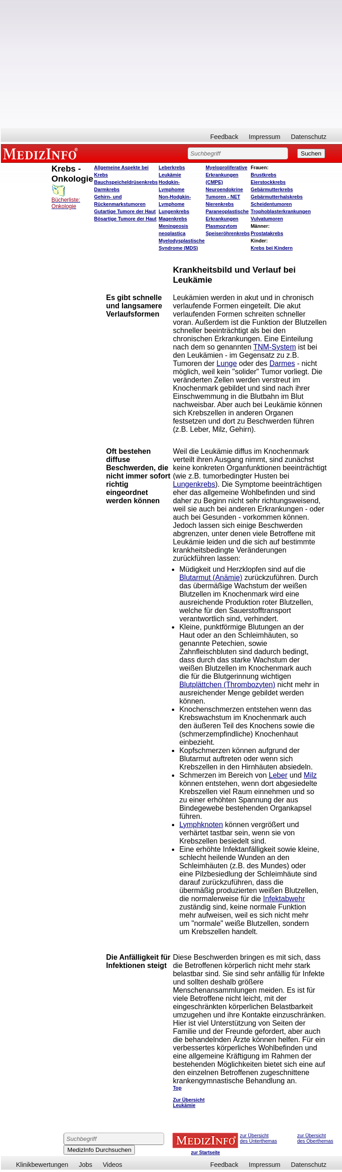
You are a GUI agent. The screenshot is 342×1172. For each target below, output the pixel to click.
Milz (310, 775)
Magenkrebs (173, 218)
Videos (113, 1164)
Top (177, 1088)
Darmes (282, 363)
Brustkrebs (263, 174)
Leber (278, 775)
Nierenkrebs (220, 204)
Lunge (227, 363)
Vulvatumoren (267, 218)
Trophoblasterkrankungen (280, 211)
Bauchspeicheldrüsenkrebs (126, 182)
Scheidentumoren (271, 204)
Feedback (224, 136)
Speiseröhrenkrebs (228, 233)
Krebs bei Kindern (272, 248)
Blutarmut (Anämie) (210, 577)
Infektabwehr (284, 899)
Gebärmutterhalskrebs (277, 196)
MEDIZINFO (42, 153)
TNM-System (274, 347)
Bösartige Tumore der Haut (125, 218)
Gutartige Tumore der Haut (125, 211)
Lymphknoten (201, 824)
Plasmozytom (221, 226)
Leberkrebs (172, 167)
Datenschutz (308, 136)
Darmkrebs (107, 189)
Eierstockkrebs (268, 182)
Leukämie (170, 174)
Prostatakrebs (267, 233)
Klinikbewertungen (42, 1164)
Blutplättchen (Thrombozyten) (227, 684)
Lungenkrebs (174, 211)
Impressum (264, 136)
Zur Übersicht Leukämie (188, 1102)
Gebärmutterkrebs (272, 189)
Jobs (85, 1164)
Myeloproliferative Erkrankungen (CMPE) (226, 175)
